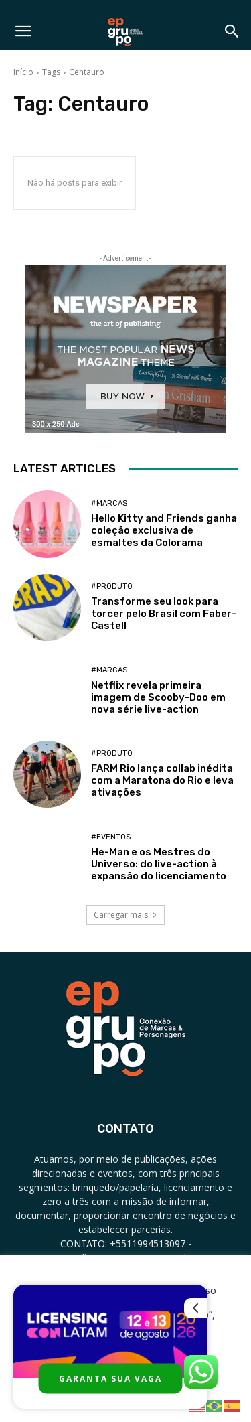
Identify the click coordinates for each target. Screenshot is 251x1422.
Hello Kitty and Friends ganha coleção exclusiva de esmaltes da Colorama (164, 530)
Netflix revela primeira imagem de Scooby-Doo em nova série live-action (158, 697)
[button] (22, 31)
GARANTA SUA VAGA (110, 1378)
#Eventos (111, 837)
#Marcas (109, 503)
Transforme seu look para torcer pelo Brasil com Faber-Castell (163, 613)
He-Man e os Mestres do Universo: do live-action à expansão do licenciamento (158, 864)
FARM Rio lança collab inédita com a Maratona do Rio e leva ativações (162, 780)
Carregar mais (125, 914)
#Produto (112, 586)
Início (23, 72)
